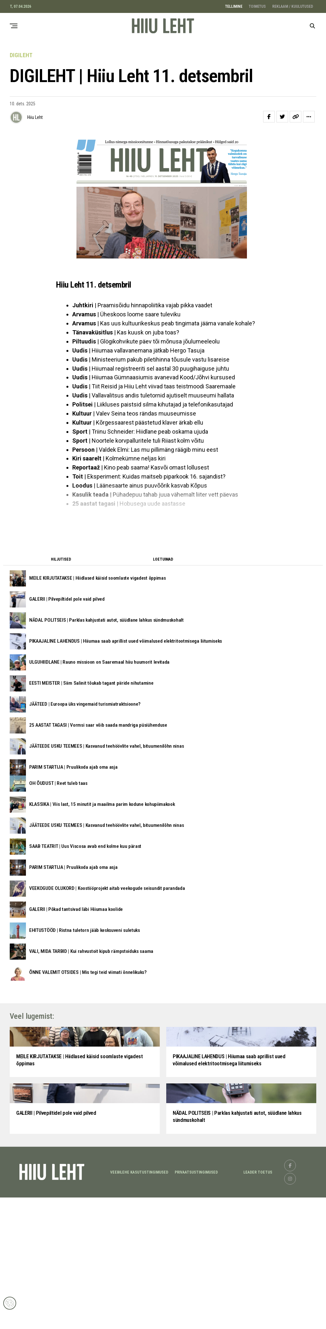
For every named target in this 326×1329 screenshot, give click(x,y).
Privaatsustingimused (196, 1304)
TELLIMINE (233, 6)
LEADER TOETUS (257, 1304)
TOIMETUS (257, 6)
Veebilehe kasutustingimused (139, 1304)
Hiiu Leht (35, 117)
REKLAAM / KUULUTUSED (292, 6)
